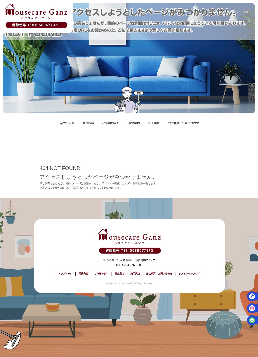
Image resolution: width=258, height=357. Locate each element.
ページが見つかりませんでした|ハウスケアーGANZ (225, 12)
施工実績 (154, 123)
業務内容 (88, 123)
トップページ (66, 123)
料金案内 (134, 123)
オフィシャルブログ (189, 273)
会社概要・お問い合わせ (183, 123)
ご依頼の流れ (111, 123)
